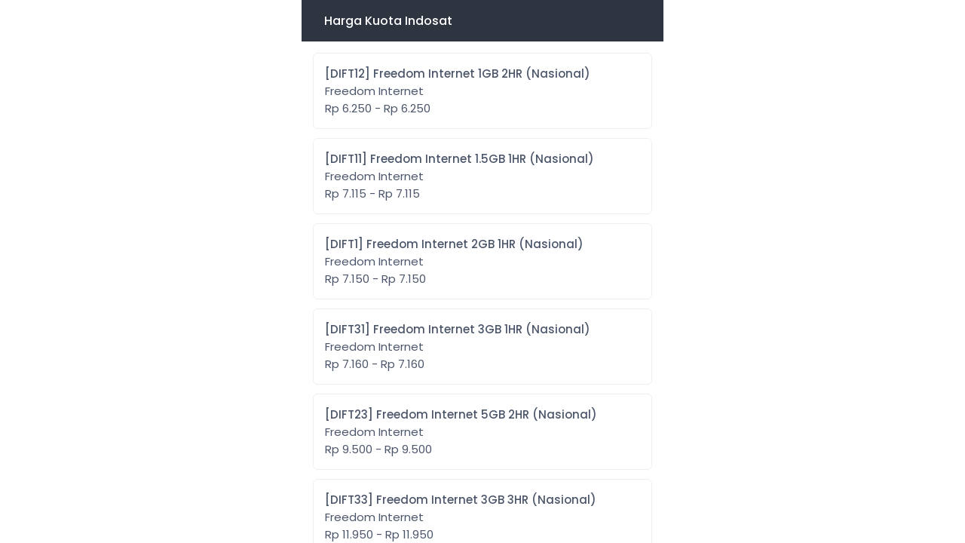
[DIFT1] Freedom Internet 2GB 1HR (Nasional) (454, 261)
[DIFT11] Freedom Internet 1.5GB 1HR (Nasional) (459, 176)
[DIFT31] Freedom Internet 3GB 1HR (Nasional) (457, 347)
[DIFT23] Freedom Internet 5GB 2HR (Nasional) (461, 432)
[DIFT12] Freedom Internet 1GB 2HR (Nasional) (457, 91)
